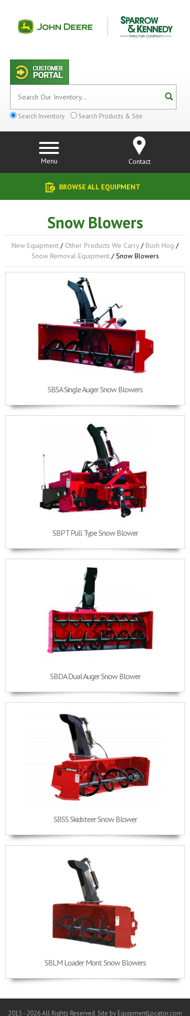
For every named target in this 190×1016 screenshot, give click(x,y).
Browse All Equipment (99, 186)
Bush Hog (160, 245)
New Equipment (35, 245)
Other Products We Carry (102, 245)
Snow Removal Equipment (71, 255)
